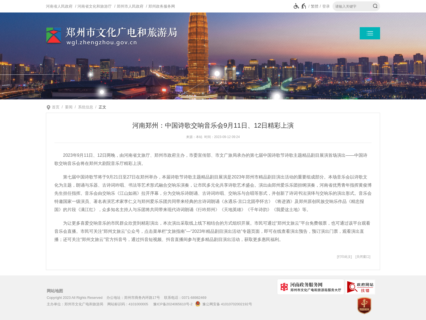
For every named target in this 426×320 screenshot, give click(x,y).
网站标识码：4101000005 (127, 304)
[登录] (324, 6)
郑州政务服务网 (161, 6)
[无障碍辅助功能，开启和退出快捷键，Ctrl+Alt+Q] (300, 6)
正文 (102, 107)
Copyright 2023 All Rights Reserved (74, 298)
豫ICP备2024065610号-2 (173, 304)
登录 (326, 6)
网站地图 (55, 291)
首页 (55, 107)
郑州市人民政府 (130, 6)
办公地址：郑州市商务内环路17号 (133, 298)
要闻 (69, 107)
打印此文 (344, 257)
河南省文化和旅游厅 (94, 6)
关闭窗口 (362, 257)
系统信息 (85, 107)
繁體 (314, 6)
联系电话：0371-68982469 (185, 298)
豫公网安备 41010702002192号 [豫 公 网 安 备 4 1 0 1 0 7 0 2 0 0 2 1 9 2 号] (222, 303)
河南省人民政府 (59, 6)
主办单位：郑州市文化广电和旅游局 (75, 304)
